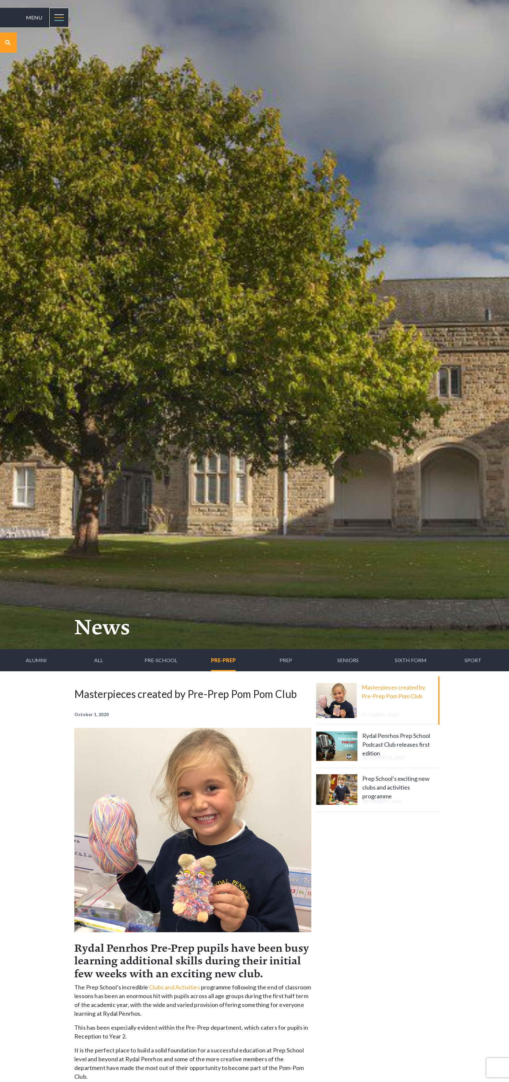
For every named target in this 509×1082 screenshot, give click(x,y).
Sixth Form (411, 660)
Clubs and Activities (174, 987)
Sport (473, 660)
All (98, 660)
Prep (285, 660)
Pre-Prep (223, 660)
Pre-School (160, 660)
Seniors (348, 660)
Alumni (36, 660)
